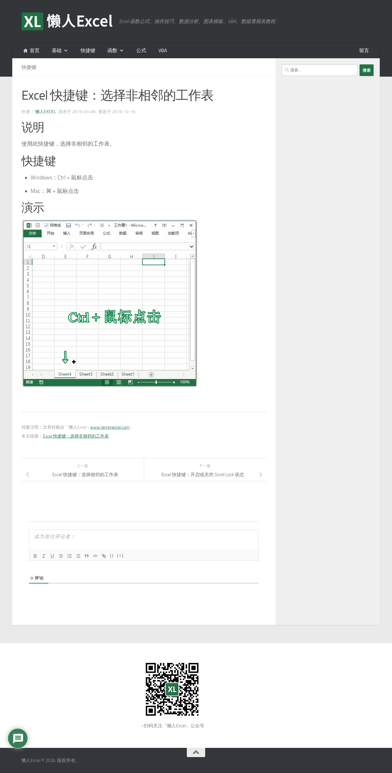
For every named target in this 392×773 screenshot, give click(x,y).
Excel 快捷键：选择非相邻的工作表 (76, 436)
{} (112, 555)
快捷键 (88, 50)
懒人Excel (45, 111)
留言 (364, 50)
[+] (120, 555)
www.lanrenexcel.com (110, 427)
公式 (141, 50)
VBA (162, 50)
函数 (112, 50)
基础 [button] (57, 50)
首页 (35, 50)
